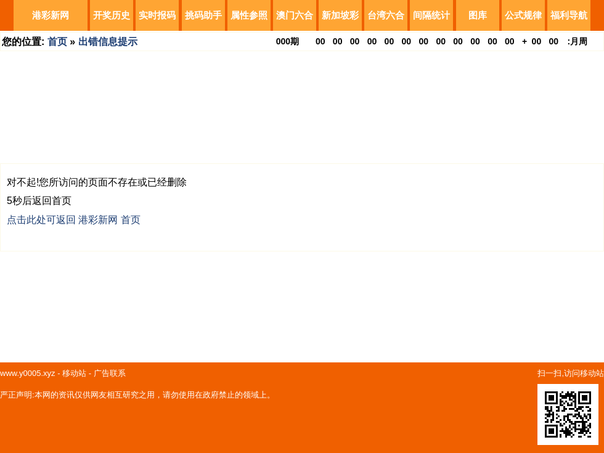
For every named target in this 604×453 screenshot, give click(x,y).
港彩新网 (50, 15)
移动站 (74, 373)
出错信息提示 (107, 41)
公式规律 (523, 15)
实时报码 (157, 15)
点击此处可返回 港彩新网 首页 (74, 219)
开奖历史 (111, 15)
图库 (477, 15)
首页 (57, 41)
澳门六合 (294, 15)
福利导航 (568, 15)
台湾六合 (385, 15)
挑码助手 (203, 15)
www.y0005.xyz (27, 373)
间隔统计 (431, 15)
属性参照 (249, 15)
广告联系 (110, 373)
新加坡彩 (340, 15)
